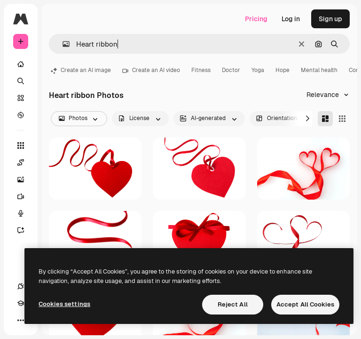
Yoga (257, 70)
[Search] (20, 81)
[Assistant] (25, 230)
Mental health (319, 70)
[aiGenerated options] (209, 118)
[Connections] (20, 286)
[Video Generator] (25, 196)
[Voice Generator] (25, 213)
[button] (62, 44)
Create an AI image (81, 70)
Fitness (201, 70)
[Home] (20, 64)
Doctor (231, 70)
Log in (291, 19)
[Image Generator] (25, 179)
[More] (20, 320)
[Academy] (20, 303)
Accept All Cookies (305, 304)
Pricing (256, 19)
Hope (282, 70)
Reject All (233, 304)
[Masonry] (325, 118)
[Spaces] (25, 162)
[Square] (342, 118)
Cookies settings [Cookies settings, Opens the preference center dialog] (64, 304)
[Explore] (20, 114)
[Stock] (20, 97)
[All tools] (20, 145)
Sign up (330, 19)
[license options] (140, 118)
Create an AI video (151, 70)
